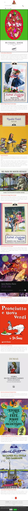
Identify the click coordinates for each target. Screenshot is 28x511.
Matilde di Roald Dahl (4, 155)
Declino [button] (11, 509)
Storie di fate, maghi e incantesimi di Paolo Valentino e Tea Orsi (11, 436)
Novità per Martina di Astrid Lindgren (7, 246)
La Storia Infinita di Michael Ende (6, 53)
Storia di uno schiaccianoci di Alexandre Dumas (8, 392)
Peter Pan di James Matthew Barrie (6, 297)
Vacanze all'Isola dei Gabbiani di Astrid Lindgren (8, 489)
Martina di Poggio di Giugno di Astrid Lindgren (8, 103)
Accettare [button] (15, 509)
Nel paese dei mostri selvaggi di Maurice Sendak (8, 195)
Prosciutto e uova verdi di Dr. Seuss (6, 345)
